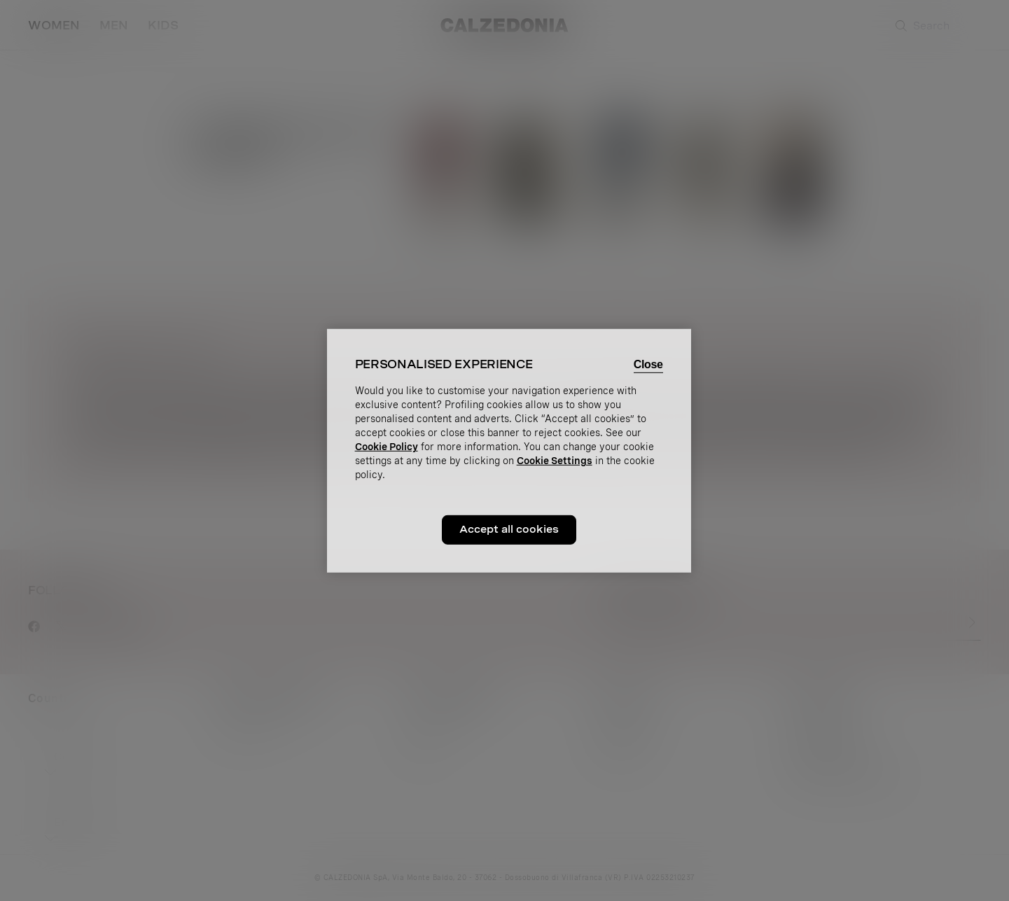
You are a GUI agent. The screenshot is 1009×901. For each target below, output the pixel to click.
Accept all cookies (509, 529)
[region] (509, 450)
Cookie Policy (386, 446)
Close (648, 364)
